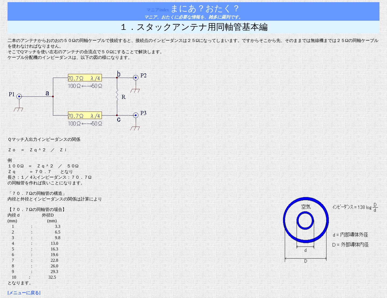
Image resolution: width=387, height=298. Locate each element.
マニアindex (158, 10)
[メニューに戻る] (24, 292)
